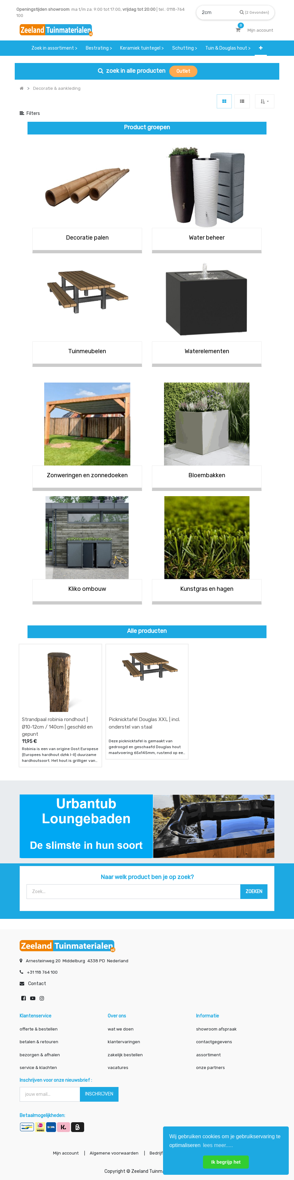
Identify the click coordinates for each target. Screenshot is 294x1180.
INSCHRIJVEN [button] (99, 1094)
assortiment (208, 1054)
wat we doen (121, 1029)
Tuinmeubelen (87, 351)
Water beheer (207, 237)
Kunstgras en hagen (206, 588)
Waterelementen (207, 351)
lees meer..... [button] (218, 1145)
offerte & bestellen (39, 1029)
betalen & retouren (39, 1041)
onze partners (210, 1067)
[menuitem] (54, 48)
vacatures (118, 1067)
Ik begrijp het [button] (226, 1162)
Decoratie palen (87, 237)
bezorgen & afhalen (40, 1054)
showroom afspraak (216, 1029)
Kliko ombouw (87, 588)
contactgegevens (214, 1041)
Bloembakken (206, 475)
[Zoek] (254, 12)
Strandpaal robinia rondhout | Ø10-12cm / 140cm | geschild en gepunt (57, 726)
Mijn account (66, 1153)
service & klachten (38, 1067)
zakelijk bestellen (125, 1054)
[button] (261, 48)
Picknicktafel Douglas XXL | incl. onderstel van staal (144, 723)
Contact (37, 983)
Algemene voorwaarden (114, 1153)
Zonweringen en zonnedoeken (87, 475)
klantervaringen (124, 1041)
